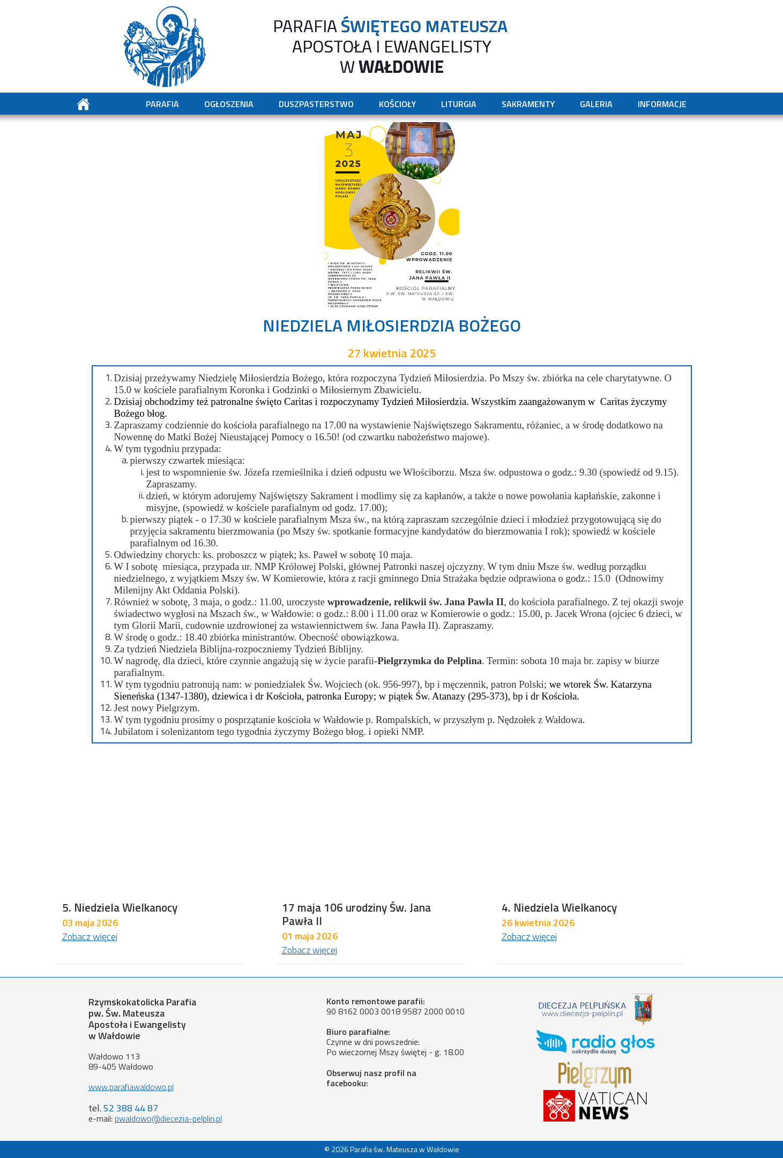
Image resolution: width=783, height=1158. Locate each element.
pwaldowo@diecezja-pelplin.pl (168, 1118)
